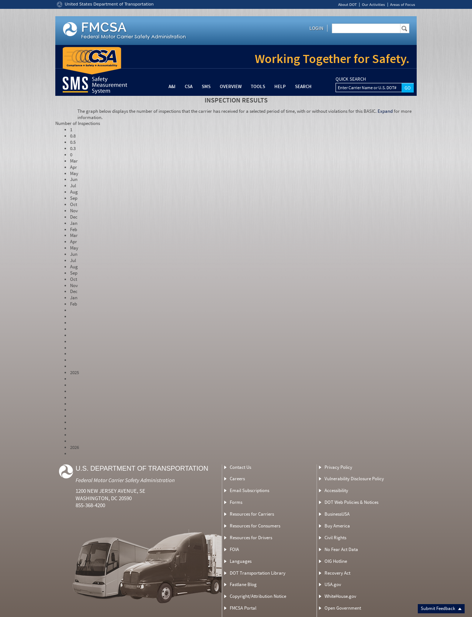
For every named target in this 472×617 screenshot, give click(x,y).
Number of (77, 123)
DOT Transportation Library (257, 573)
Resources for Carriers (252, 514)
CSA (188, 86)
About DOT (347, 5)
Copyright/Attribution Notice (258, 596)
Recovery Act (337, 573)
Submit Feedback (441, 608)
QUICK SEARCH (351, 79)
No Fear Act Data (341, 549)
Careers (237, 478)
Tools (258, 86)
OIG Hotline (335, 561)
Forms (236, 502)
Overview (231, 86)
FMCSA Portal (243, 608)
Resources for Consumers (255, 526)
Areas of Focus (402, 5)
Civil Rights (335, 537)
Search (303, 86)
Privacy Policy (338, 467)
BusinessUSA (337, 514)
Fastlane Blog (243, 584)
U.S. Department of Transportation (142, 468)
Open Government (342, 608)
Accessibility (336, 490)
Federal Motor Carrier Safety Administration (125, 480)
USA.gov (332, 584)
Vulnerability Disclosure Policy (354, 478)
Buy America (337, 526)
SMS (206, 86)
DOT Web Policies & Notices (351, 502)
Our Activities (373, 5)
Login (316, 28)
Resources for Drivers (251, 537)
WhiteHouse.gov (340, 596)
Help (280, 86)
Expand (385, 111)
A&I (172, 86)
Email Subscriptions (249, 490)
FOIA (234, 549)
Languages (240, 561)
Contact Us (240, 467)
